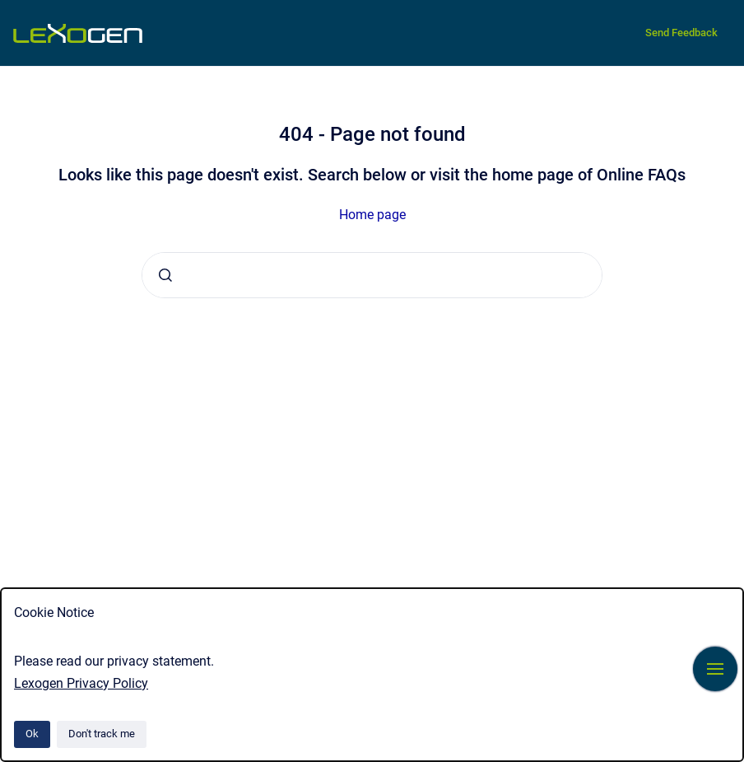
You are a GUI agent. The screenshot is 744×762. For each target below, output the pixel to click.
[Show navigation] (715, 669)
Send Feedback (681, 32)
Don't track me (101, 733)
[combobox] (372, 275)
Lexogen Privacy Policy (81, 683)
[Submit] (165, 275)
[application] (739, 758)
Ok (32, 733)
